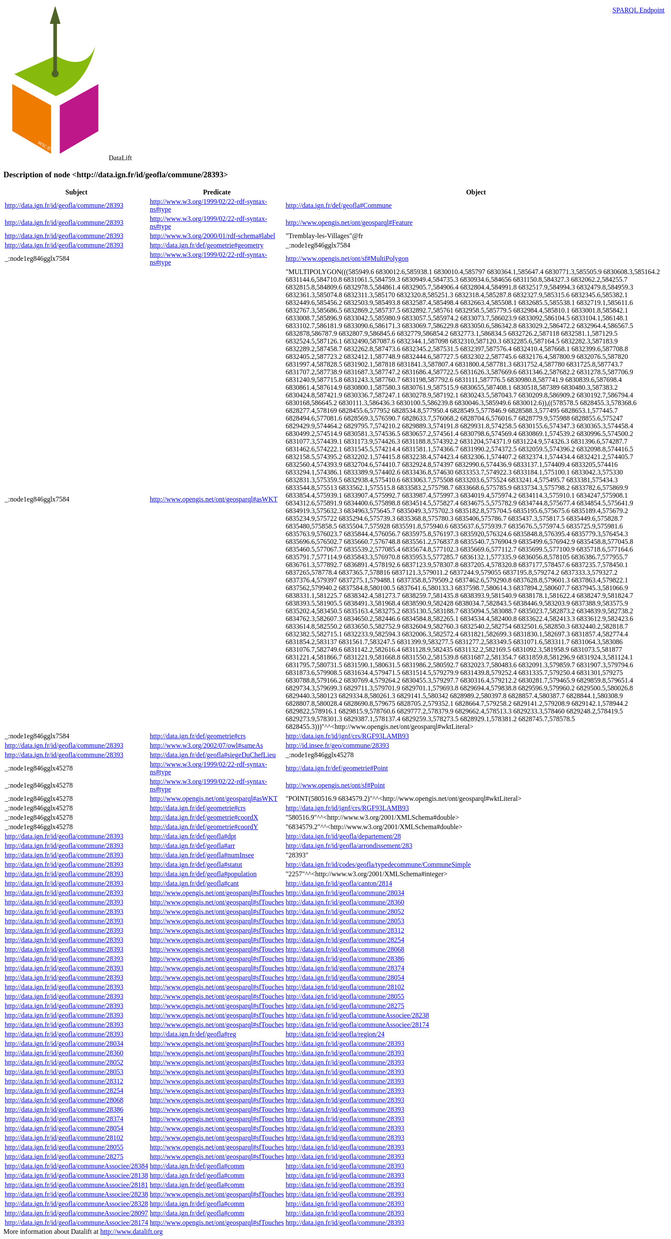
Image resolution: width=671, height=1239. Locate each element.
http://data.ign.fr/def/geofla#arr (192, 845)
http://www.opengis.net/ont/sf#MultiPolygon (346, 258)
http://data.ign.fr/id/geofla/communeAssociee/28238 (357, 1015)
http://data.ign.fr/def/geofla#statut (196, 864)
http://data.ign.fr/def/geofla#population (203, 874)
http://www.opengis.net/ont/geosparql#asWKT (213, 499)
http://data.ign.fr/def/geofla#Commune (338, 205)
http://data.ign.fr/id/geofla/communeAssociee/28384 (76, 1166)
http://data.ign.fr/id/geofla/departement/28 (343, 836)
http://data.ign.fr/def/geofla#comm (197, 1166)
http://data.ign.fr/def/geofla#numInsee (202, 855)
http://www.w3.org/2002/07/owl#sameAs (206, 745)
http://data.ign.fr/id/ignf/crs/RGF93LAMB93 (347, 736)
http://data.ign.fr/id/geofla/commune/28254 (344, 939)
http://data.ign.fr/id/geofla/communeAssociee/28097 (76, 1213)
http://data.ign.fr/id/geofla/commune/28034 (344, 892)
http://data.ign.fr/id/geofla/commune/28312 (344, 930)
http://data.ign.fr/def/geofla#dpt (193, 836)
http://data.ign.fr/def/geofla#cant (194, 883)
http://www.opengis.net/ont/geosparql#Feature (349, 222)
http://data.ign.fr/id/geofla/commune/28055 (344, 996)
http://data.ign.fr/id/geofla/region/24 (334, 1034)
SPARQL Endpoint (638, 10)
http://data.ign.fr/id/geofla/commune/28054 (344, 977)
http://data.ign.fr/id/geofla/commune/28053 (344, 921)
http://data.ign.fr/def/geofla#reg (193, 1034)
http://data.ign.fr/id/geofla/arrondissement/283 (348, 845)
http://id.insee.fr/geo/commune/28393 (337, 745)
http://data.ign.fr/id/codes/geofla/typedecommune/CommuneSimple (378, 864)
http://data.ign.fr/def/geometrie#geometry (207, 245)
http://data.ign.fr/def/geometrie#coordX (204, 817)
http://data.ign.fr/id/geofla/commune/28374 (344, 968)
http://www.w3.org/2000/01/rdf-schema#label (212, 235)
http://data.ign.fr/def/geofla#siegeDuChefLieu (213, 754)
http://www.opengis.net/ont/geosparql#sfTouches (217, 892)
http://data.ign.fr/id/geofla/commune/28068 (344, 949)
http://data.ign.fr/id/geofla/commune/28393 (64, 205)
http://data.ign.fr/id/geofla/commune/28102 (344, 987)
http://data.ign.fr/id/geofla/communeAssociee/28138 (76, 1175)
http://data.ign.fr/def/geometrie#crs (198, 736)
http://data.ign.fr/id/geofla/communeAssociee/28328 (76, 1203)
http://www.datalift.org (131, 1231)
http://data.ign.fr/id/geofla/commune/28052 (344, 911)
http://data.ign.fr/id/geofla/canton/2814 (338, 883)
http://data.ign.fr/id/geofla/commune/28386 (344, 958)
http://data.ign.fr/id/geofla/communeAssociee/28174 (357, 1024)
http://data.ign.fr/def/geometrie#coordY (204, 826)
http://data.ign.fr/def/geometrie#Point (336, 768)
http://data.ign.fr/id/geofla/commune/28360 (344, 902)
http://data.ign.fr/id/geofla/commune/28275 (344, 1005)
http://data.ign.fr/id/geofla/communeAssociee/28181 (76, 1184)
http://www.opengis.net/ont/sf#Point (335, 785)
